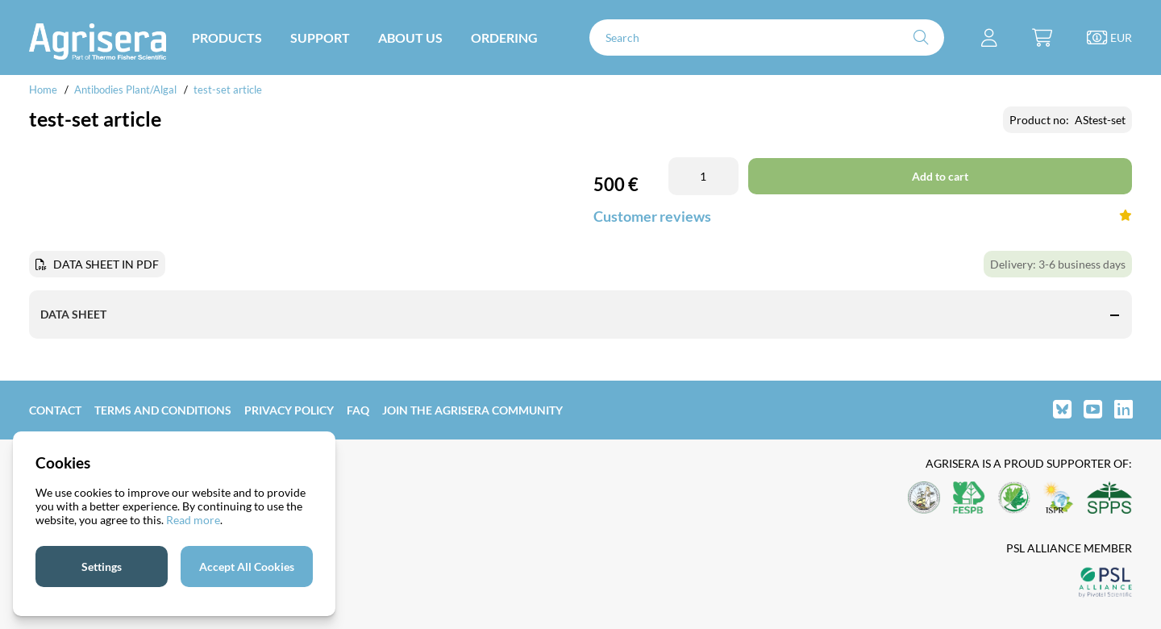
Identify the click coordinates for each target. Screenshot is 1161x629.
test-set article (228, 89)
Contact (55, 410)
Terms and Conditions (162, 410)
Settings (101, 566)
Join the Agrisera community (472, 410)
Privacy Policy (289, 410)
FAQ (358, 410)
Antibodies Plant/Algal (126, 89)
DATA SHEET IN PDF (106, 264)
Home (43, 89)
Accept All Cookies (246, 566)
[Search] (766, 37)
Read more (193, 520)
